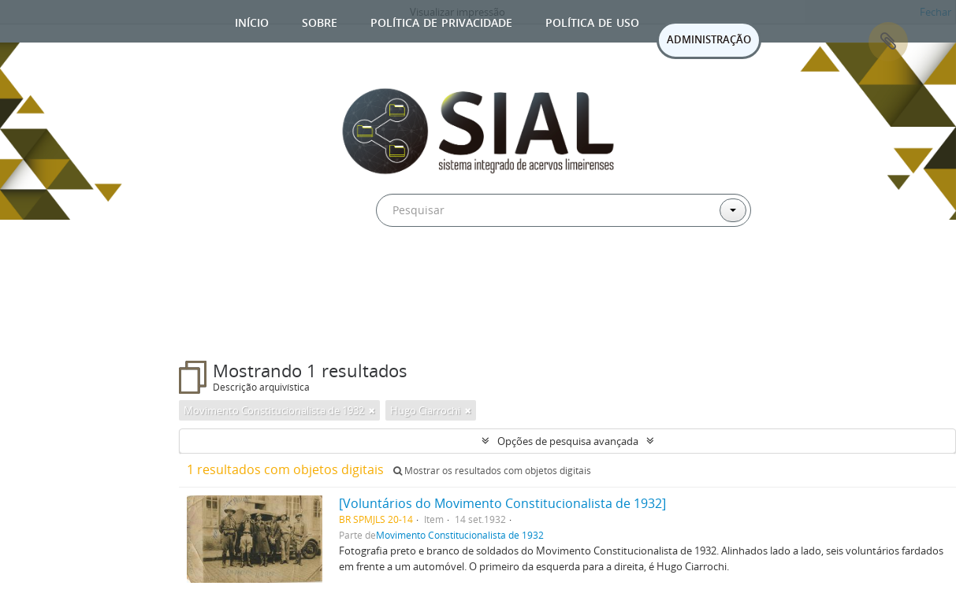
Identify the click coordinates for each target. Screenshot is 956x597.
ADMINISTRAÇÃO (709, 39)
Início (252, 21)
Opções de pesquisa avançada (567, 441)
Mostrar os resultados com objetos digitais (492, 470)
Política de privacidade (441, 21)
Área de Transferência (888, 41)
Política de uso (592, 21)
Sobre (319, 21)
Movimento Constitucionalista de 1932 (460, 534)
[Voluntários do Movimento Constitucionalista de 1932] (502, 503)
